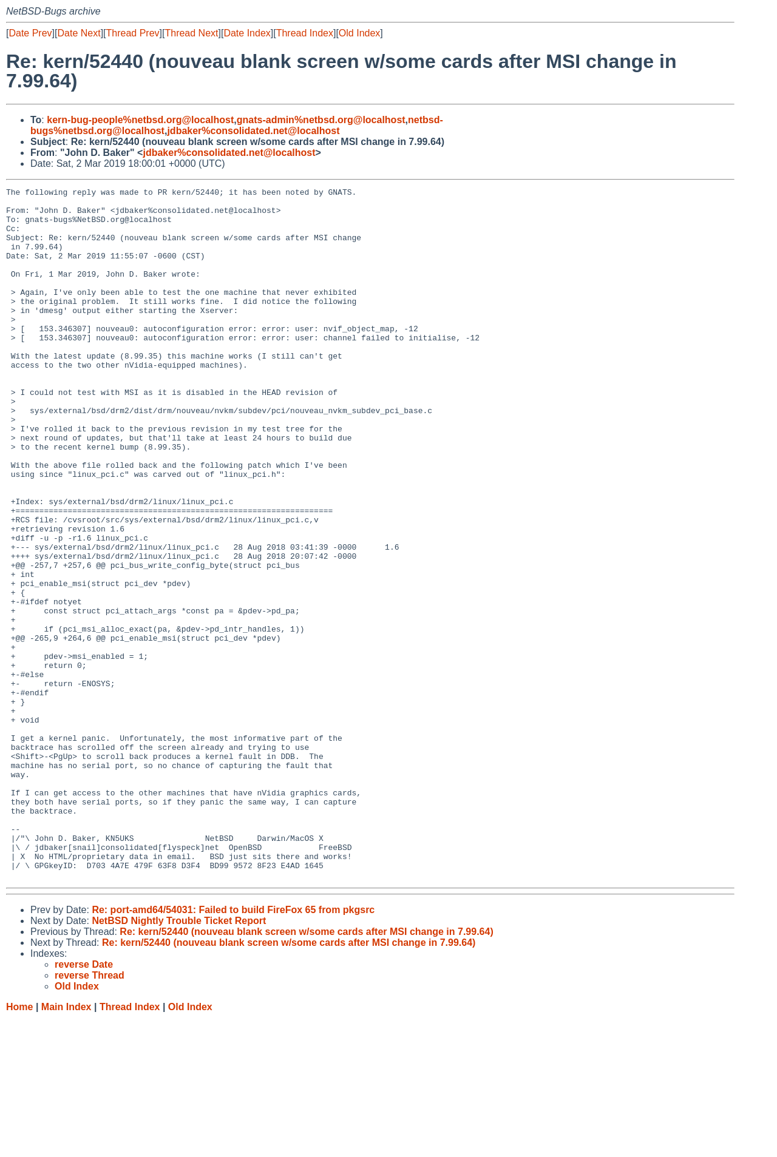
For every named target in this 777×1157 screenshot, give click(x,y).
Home (19, 1145)
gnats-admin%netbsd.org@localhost (321, 120)
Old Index (359, 33)
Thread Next (191, 33)
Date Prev (30, 33)
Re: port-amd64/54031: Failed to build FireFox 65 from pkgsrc (233, 1048)
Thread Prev (133, 33)
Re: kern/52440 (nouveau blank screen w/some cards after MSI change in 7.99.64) (306, 1070)
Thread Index (304, 33)
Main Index (66, 1145)
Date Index (246, 33)
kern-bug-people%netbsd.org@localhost (140, 120)
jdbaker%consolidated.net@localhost (253, 131)
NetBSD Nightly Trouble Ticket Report (179, 1059)
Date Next (78, 33)
